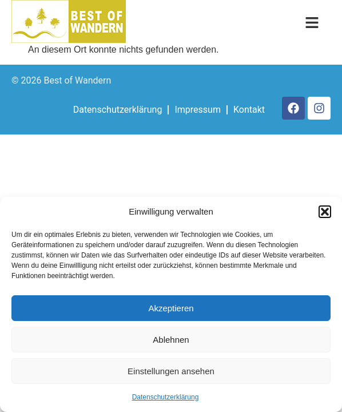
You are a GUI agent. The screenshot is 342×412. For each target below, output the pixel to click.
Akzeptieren (170, 308)
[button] (325, 211)
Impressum (197, 109)
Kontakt (249, 109)
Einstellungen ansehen (171, 371)
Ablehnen (171, 339)
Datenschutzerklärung (165, 397)
